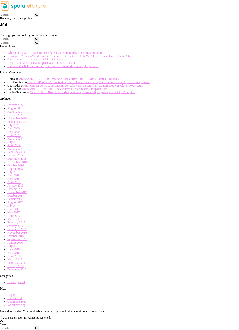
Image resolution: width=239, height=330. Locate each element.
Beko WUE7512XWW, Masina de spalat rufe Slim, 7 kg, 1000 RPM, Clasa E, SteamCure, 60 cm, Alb (68, 56)
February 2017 (16, 222)
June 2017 (13, 209)
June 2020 (13, 128)
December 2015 (17, 269)
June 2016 (13, 249)
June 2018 (13, 175)
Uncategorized (16, 282)
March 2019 (14, 148)
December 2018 (17, 158)
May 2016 (13, 252)
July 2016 (13, 246)
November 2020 (17, 118)
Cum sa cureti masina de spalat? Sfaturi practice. (36, 59)
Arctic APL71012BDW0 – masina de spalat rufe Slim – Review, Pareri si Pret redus (69, 78)
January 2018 (15, 185)
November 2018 (17, 162)
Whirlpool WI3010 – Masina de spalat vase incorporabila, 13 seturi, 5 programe (55, 52)
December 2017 (17, 188)
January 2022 (15, 105)
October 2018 (15, 165)
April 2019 (14, 145)
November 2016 (17, 232)
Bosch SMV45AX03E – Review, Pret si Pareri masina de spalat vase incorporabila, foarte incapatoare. (88, 82)
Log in (11, 294)
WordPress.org (16, 304)
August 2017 (15, 202)
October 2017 (15, 195)
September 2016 (17, 239)
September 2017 (17, 199)
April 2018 (14, 182)
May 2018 (13, 178)
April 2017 (14, 215)
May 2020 (13, 131)
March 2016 (14, 259)
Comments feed (16, 301)
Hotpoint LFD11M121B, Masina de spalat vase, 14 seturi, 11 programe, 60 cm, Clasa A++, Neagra (84, 85)
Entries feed (14, 298)
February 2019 (16, 152)
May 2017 (13, 212)
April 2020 (14, 135)
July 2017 (13, 205)
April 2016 (14, 256)
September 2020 (17, 121)
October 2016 (15, 235)
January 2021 (15, 115)
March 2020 (14, 138)
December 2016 (17, 229)
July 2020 (13, 125)
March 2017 (14, 219)
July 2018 (13, 172)
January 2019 (15, 155)
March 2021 (14, 111)
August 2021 (15, 108)
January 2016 (15, 266)
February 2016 (16, 262)
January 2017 (15, 225)
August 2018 (15, 168)
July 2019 (13, 141)
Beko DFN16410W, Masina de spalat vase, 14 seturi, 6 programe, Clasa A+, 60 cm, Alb (82, 92)
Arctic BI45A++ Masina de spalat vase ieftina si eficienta (41, 62)
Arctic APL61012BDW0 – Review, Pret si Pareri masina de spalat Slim (64, 88)
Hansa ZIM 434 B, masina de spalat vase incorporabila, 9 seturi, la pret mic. (52, 66)
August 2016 (15, 242)
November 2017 (17, 192)
